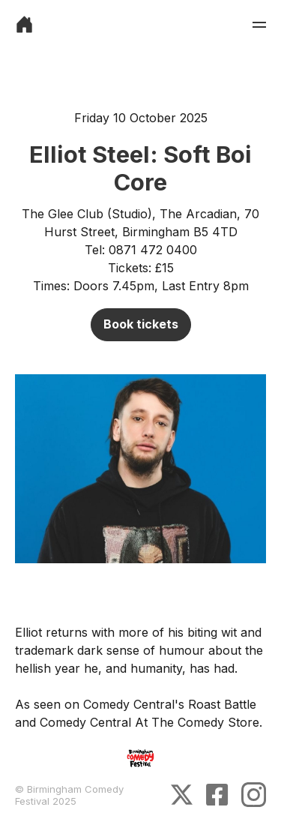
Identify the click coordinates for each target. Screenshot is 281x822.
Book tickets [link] (140, 324)
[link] (24, 24)
